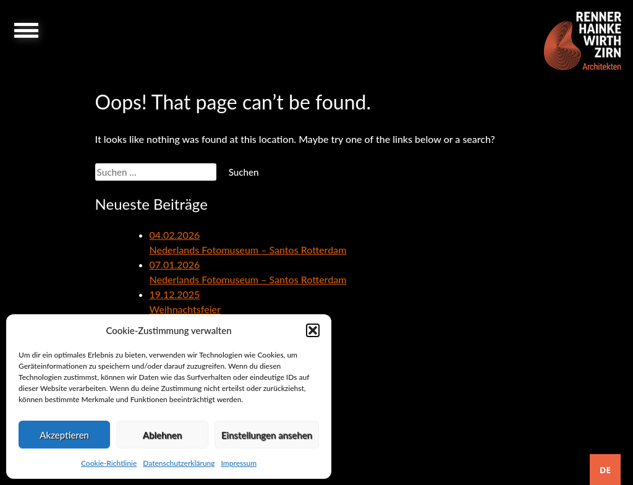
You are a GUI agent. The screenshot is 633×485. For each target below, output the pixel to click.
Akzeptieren (64, 434)
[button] (313, 330)
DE (605, 470)
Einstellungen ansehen (266, 434)
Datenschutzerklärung (179, 463)
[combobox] (605, 469)
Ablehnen (162, 434)
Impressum (239, 463)
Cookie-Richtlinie (109, 463)
